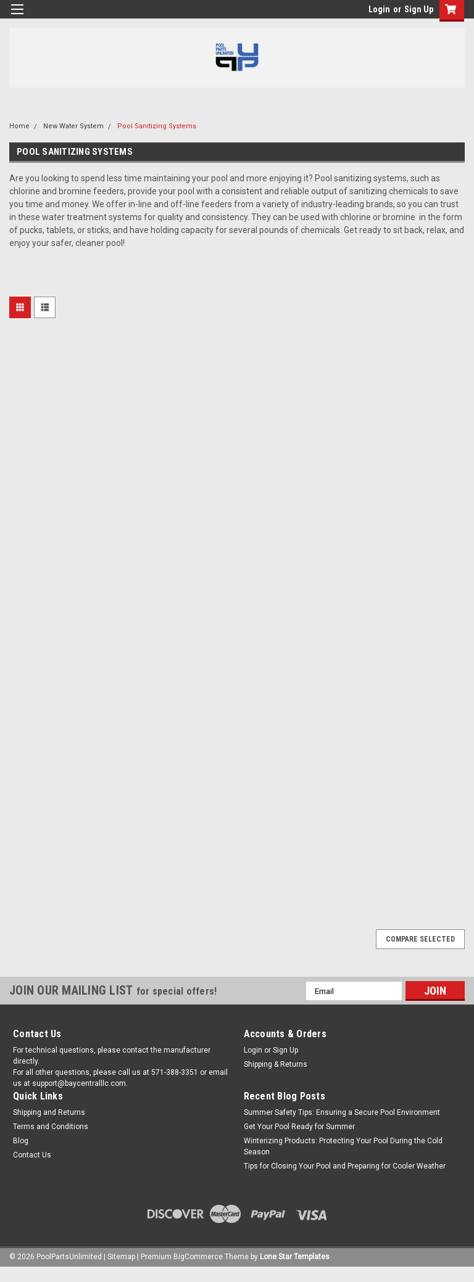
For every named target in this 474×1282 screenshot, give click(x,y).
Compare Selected (420, 939)
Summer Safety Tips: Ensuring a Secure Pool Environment (342, 1112)
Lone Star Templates (295, 1256)
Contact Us (32, 1155)
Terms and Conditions (50, 1126)
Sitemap (121, 1256)
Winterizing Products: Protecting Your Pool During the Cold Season (343, 1146)
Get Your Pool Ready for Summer (299, 1126)
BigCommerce (198, 1256)
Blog (20, 1140)
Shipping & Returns (275, 1064)
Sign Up (418, 9)
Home (19, 126)
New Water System (73, 126)
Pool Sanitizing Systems (156, 126)
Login (379, 9)
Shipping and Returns (49, 1112)
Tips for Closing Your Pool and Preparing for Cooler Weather (345, 1166)
